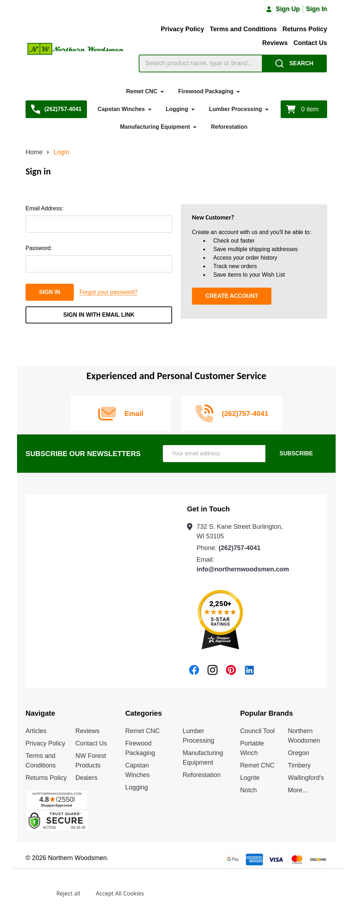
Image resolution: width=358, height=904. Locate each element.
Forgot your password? (108, 292)
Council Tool (257, 730)
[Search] (294, 63)
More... (298, 790)
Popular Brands (266, 713)
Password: (39, 248)
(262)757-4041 (239, 547)
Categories (143, 713)
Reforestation (229, 127)
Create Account (231, 296)
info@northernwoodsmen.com (243, 569)
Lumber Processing (235, 109)
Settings (29, 893)
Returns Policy (304, 29)
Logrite (250, 777)
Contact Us (310, 42)
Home (34, 152)
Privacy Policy (182, 29)
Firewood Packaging (205, 91)
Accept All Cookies (120, 893)
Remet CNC (141, 91)
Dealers (86, 777)
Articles (36, 730)
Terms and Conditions (243, 29)
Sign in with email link (98, 315)
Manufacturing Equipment (155, 127)
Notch (248, 790)
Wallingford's (306, 777)
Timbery (299, 765)
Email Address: (45, 208)
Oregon (298, 752)
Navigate (40, 713)
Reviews (275, 42)
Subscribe (296, 453)
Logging (177, 109)
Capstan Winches (121, 109)
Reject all (68, 893)
